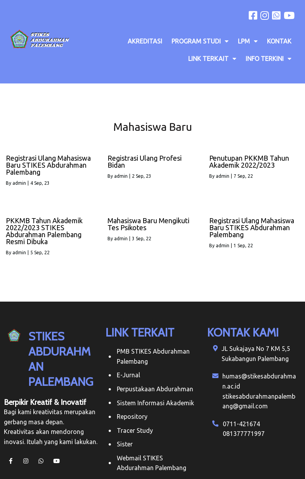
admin (19, 183)
